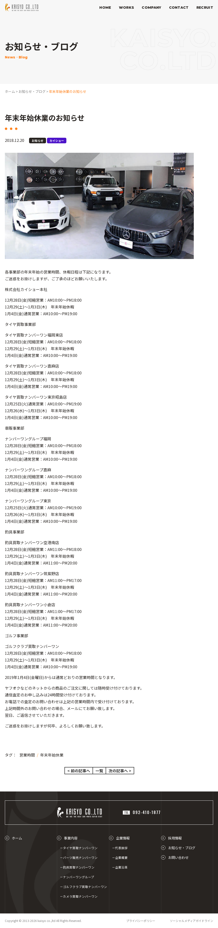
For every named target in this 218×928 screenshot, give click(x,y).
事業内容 (71, 837)
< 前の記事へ (78, 771)
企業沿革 (121, 867)
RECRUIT (204, 7)
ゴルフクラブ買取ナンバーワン (85, 886)
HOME (105, 7)
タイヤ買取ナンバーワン (80, 848)
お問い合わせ (178, 857)
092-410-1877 (142, 812)
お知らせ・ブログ (181, 847)
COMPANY (151, 7)
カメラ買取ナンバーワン (80, 896)
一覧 (99, 771)
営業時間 (27, 755)
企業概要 (121, 857)
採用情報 (175, 837)
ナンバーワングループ (78, 877)
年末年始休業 (51, 755)
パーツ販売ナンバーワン (80, 857)
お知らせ (37, 140)
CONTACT (179, 7)
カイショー (56, 140)
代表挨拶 (121, 848)
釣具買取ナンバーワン (78, 867)
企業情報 (123, 837)
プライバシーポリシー (140, 921)
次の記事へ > (120, 771)
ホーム (17, 837)
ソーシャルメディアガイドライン (191, 921)
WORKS (126, 7)
